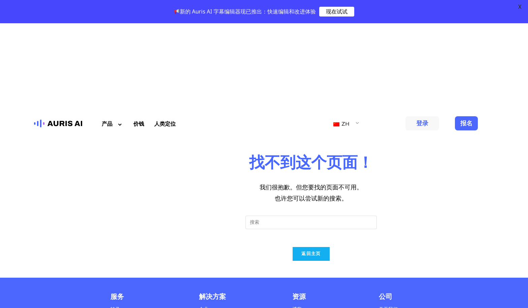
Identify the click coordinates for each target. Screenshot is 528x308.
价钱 (138, 35)
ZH (341, 35)
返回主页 (311, 167)
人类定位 (165, 35)
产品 (112, 35)
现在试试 (337, 11)
